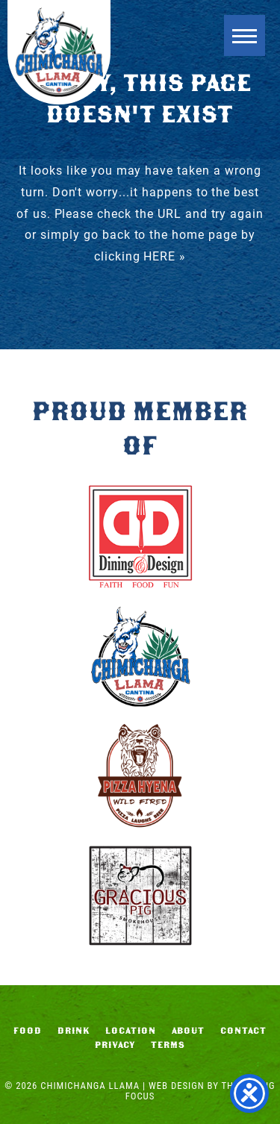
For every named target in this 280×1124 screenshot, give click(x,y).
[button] (244, 35)
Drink (73, 1031)
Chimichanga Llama (59, 52)
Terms (168, 1045)
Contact (243, 1031)
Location (130, 1031)
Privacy (115, 1045)
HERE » (164, 255)
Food (27, 1031)
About (188, 1031)
